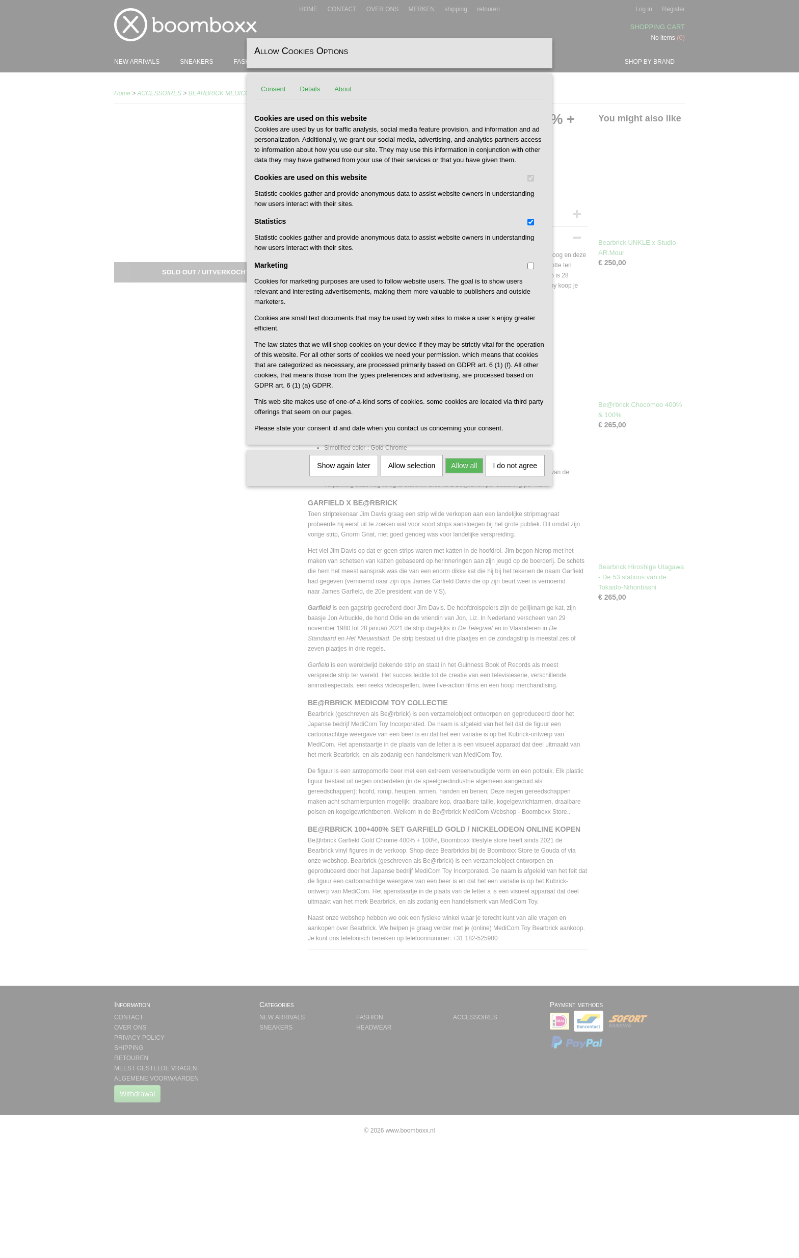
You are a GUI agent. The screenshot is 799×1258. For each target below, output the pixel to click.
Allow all (464, 465)
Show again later (343, 465)
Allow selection (412, 465)
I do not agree (515, 465)
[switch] (530, 178)
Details (310, 89)
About (343, 89)
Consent (273, 89)
